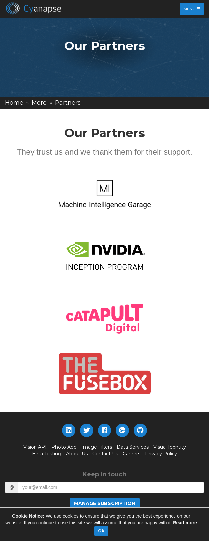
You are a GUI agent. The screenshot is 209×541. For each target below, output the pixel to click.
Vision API (35, 447)
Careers (131, 454)
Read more (185, 522)
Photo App (64, 447)
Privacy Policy (161, 454)
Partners (68, 102)
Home (14, 102)
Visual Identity (169, 447)
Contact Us (105, 454)
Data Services (133, 447)
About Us (77, 454)
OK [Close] (101, 530)
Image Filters (96, 447)
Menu (193, 10)
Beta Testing (46, 454)
